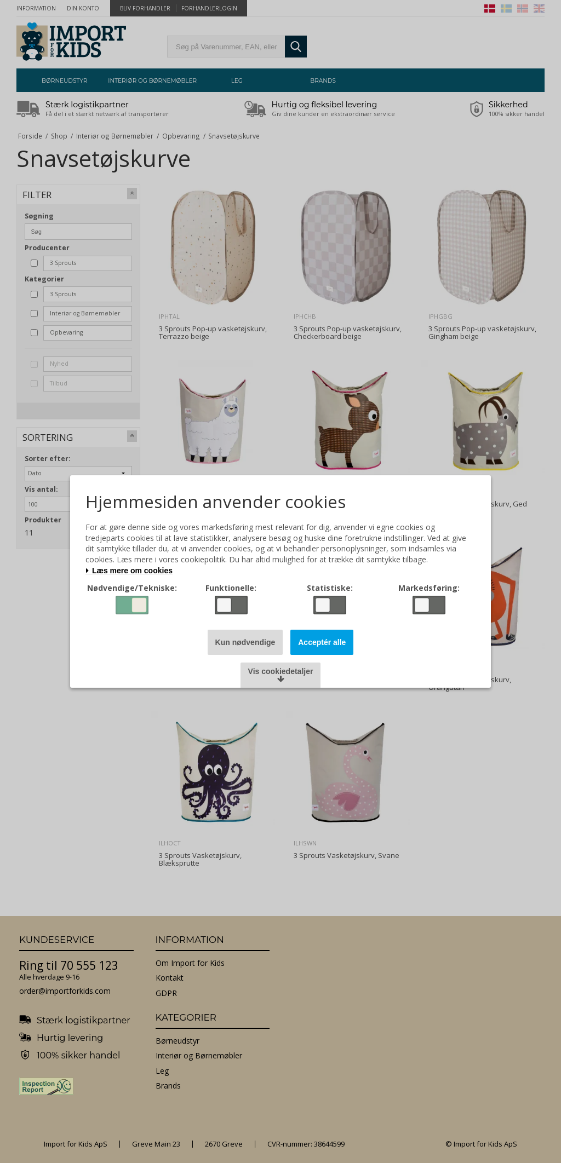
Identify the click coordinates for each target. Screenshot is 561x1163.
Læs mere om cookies (129, 571)
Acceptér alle (322, 642)
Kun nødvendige (245, 642)
